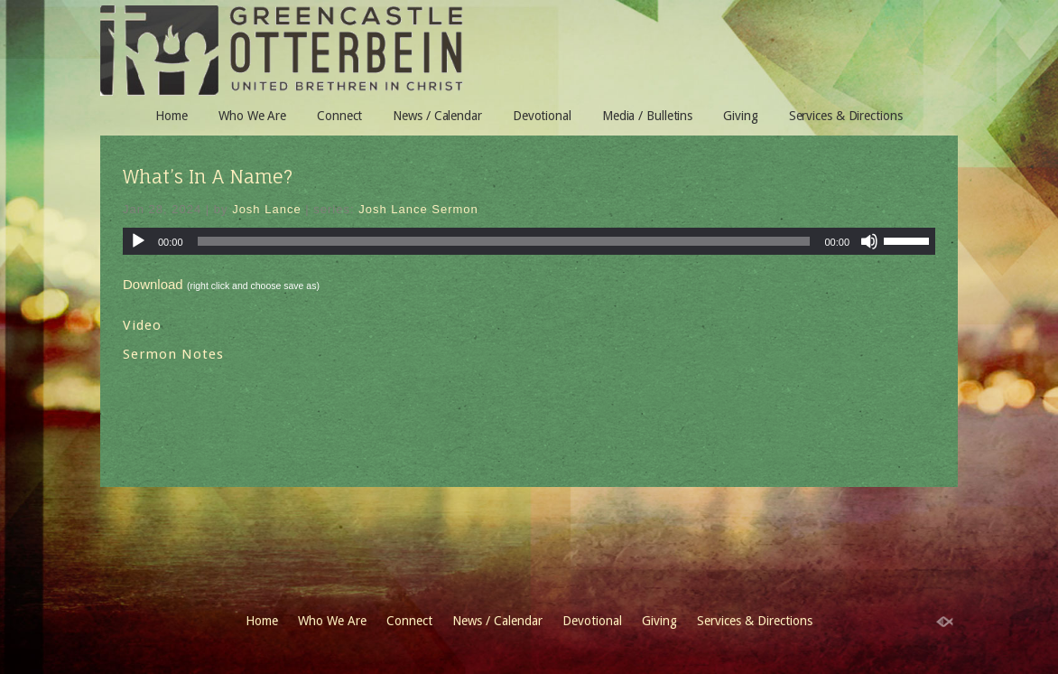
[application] (529, 241)
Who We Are (252, 115)
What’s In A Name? (207, 176)
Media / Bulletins (647, 115)
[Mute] (869, 241)
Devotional (542, 115)
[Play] (138, 241)
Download (153, 284)
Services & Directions (846, 115)
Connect (339, 115)
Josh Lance (267, 209)
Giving (740, 115)
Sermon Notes (173, 354)
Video (142, 325)
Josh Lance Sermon (418, 209)
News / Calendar (437, 115)
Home (171, 115)
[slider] (909, 239)
